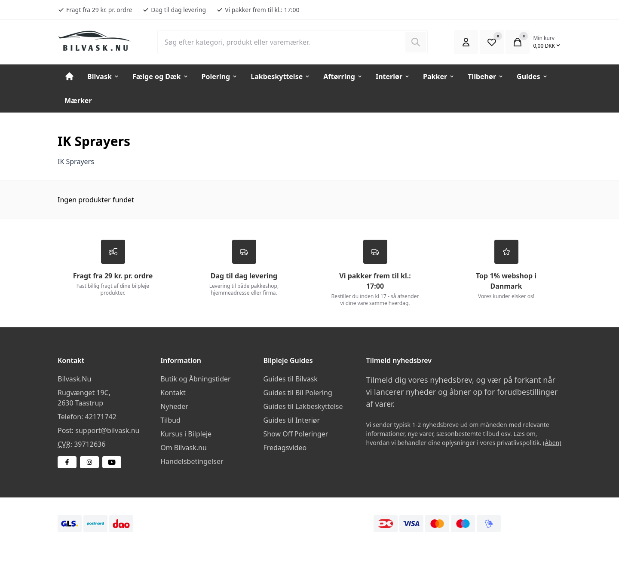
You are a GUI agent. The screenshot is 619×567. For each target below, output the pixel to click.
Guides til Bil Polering (297, 393)
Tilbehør (486, 76)
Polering (220, 76)
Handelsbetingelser (191, 461)
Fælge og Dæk (160, 76)
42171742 (100, 417)
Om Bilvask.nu (183, 448)
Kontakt (173, 393)
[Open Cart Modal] (518, 42)
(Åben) (552, 443)
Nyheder (174, 407)
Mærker (78, 100)
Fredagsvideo (284, 448)
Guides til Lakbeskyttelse (303, 407)
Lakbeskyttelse (280, 76)
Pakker (439, 76)
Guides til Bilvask (290, 379)
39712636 (89, 444)
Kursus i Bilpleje (185, 434)
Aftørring (343, 76)
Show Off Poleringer (295, 434)
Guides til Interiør (291, 420)
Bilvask (103, 76)
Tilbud (170, 420)
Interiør (393, 76)
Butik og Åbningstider (195, 379)
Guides (532, 76)
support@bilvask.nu (107, 431)
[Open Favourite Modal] (492, 42)
